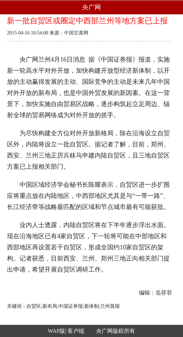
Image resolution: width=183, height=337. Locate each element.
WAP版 (56, 331)
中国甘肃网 (76, 32)
